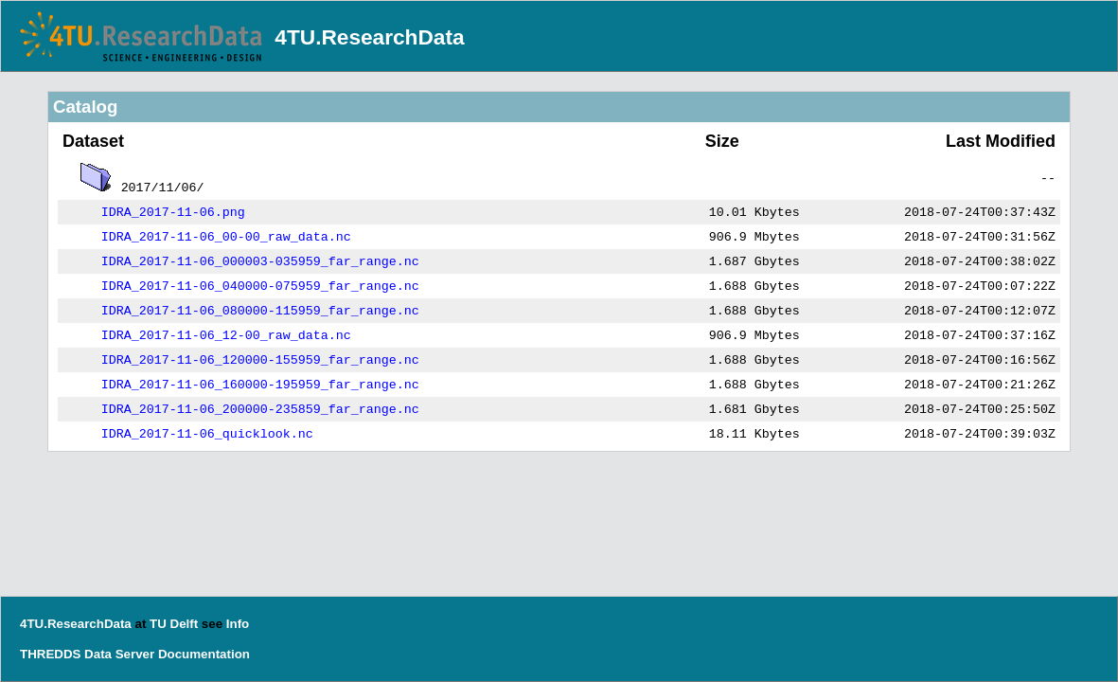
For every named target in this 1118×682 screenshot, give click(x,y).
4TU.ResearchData (369, 37)
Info (237, 624)
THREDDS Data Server (87, 654)
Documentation (204, 654)
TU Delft (174, 624)
